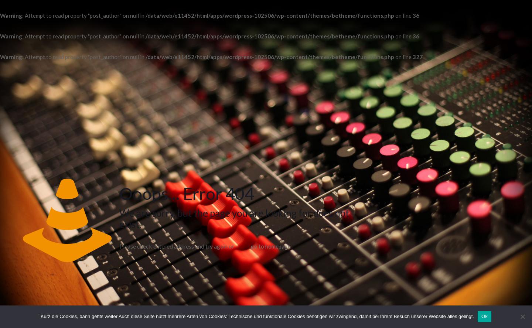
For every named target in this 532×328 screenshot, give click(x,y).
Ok (484, 316)
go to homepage (271, 246)
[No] (522, 316)
